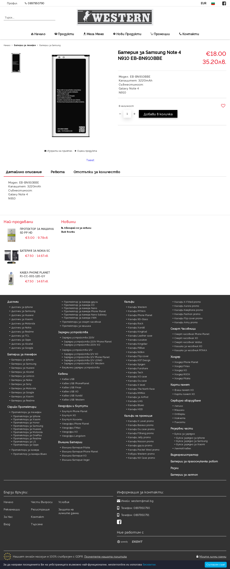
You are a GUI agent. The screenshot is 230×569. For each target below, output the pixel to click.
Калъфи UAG (135, 400)
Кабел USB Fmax (71, 387)
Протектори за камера (25, 449)
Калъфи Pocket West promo (143, 449)
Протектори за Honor (26, 422)
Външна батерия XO (74, 455)
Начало (38, 34)
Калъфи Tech (135, 372)
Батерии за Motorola (23, 388)
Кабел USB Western (73, 399)
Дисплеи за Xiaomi (22, 319)
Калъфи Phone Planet (140, 315)
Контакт (37, 516)
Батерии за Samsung (49, 45)
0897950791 (141, 515)
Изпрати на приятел (59, 150)
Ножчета (180, 417)
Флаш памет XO (184, 389)
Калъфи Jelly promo (139, 437)
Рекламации (12, 509)
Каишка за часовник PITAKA (190, 350)
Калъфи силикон (137, 339)
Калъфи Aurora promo (186, 305)
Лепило (178, 405)
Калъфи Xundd (136, 327)
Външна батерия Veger (76, 459)
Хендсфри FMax (71, 427)
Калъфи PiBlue (136, 347)
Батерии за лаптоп (184, 474)
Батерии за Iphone (22, 359)
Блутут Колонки (72, 419)
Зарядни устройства (73, 332)
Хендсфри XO (70, 431)
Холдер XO (180, 370)
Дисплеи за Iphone (22, 306)
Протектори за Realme (27, 438)
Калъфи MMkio (136, 392)
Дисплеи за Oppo (21, 339)
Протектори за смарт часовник (81, 321)
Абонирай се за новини (77, 227)
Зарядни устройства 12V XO (81, 353)
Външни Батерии (70, 442)
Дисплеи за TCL (20, 335)
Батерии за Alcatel (22, 371)
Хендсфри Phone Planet (75, 423)
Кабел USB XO (70, 391)
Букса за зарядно (184, 433)
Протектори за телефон (26, 412)
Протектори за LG (24, 441)
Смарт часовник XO (186, 337)
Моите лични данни (212, 556)
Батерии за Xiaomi (22, 396)
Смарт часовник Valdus (188, 342)
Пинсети (179, 422)
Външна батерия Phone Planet (80, 451)
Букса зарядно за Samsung (191, 440)
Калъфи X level (136, 384)
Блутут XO (69, 415)
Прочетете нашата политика (105, 556)
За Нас (8, 516)
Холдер (175, 356)
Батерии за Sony (21, 383)
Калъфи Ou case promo (141, 429)
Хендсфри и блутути (73, 405)
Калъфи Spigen (136, 364)
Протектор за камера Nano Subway (85, 314)
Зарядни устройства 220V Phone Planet (88, 341)
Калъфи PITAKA (137, 310)
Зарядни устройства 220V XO (82, 344)
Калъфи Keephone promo (188, 309)
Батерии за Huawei (23, 367)
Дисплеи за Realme (22, 331)
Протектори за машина (76, 325)
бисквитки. (149, 564)
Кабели (63, 373)
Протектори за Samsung (28, 425)
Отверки (179, 413)
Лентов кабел (182, 448)
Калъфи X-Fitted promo (187, 301)
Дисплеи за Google (22, 347)
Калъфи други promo (140, 445)
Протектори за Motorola (28, 432)
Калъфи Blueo (136, 405)
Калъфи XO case (137, 376)
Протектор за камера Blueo (30, 453)
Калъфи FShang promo (141, 433)
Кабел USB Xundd (72, 395)
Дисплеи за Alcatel (22, 343)
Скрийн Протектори (21, 406)
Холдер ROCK (182, 374)
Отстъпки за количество (97, 171)
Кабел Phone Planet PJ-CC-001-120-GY (35, 274)
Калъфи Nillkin (136, 352)
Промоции (160, 34)
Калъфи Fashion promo (187, 313)
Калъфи (129, 301)
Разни (175, 468)
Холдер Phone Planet (186, 362)
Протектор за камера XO (79, 304)
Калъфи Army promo (186, 322)
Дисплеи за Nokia (21, 327)
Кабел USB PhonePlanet (75, 383)
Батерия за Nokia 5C (35, 250)
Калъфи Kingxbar (137, 343)
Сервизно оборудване (186, 400)
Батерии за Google (22, 392)
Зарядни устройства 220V (78, 337)
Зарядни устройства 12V (77, 349)
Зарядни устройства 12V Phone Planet (87, 357)
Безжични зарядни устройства (81, 367)
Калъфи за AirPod (138, 396)
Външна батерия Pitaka (76, 447)
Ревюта (58, 171)
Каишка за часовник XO (188, 346)
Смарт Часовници (183, 328)
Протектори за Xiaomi (27, 419)
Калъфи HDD (135, 409)
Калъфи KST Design (139, 360)
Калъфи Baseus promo (141, 425)
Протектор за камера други (81, 301)
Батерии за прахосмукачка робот (194, 461)
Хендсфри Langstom (74, 435)
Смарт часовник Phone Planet (191, 333)
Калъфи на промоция (138, 415)
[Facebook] (120, 522)
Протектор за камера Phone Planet (85, 311)
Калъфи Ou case (137, 380)
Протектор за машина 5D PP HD (37, 230)
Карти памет (180, 384)
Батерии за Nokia (21, 379)
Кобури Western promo (141, 453)
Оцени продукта (87, 150)
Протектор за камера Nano (80, 308)
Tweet (90, 160)
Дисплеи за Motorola (23, 323)
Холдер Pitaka (182, 378)
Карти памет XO (184, 393)
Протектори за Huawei (27, 428)
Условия (63, 502)
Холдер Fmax (182, 366)
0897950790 (36, 3)
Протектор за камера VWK (80, 317)
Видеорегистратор (184, 454)
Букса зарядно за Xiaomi (190, 444)
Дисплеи (13, 301)
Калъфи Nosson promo (141, 441)
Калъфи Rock (135, 323)
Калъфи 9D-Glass (138, 319)
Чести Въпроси (41, 502)
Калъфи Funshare (138, 368)
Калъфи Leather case (140, 335)
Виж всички (68, 231)
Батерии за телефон (25, 45)
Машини (179, 409)
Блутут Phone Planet (74, 411)
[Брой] (127, 114)
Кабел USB (68, 379)
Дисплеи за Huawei (22, 315)
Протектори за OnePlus (27, 435)
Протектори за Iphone (26, 416)
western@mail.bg (142, 500)
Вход (7, 524)
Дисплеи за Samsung (23, 310)
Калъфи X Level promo (141, 420)
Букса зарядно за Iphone (190, 437)
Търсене (37, 524)
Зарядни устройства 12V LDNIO (83, 360)
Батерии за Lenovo (22, 375)
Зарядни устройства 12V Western (84, 363)
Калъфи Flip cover (138, 356)
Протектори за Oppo (26, 444)
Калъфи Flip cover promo (188, 318)
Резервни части (182, 428)
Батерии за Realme (23, 400)
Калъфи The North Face (141, 388)
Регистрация (40, 509)
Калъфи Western (137, 306)
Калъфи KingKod (137, 331)
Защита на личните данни (68, 511)
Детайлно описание (24, 171)
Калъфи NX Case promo (141, 457)
